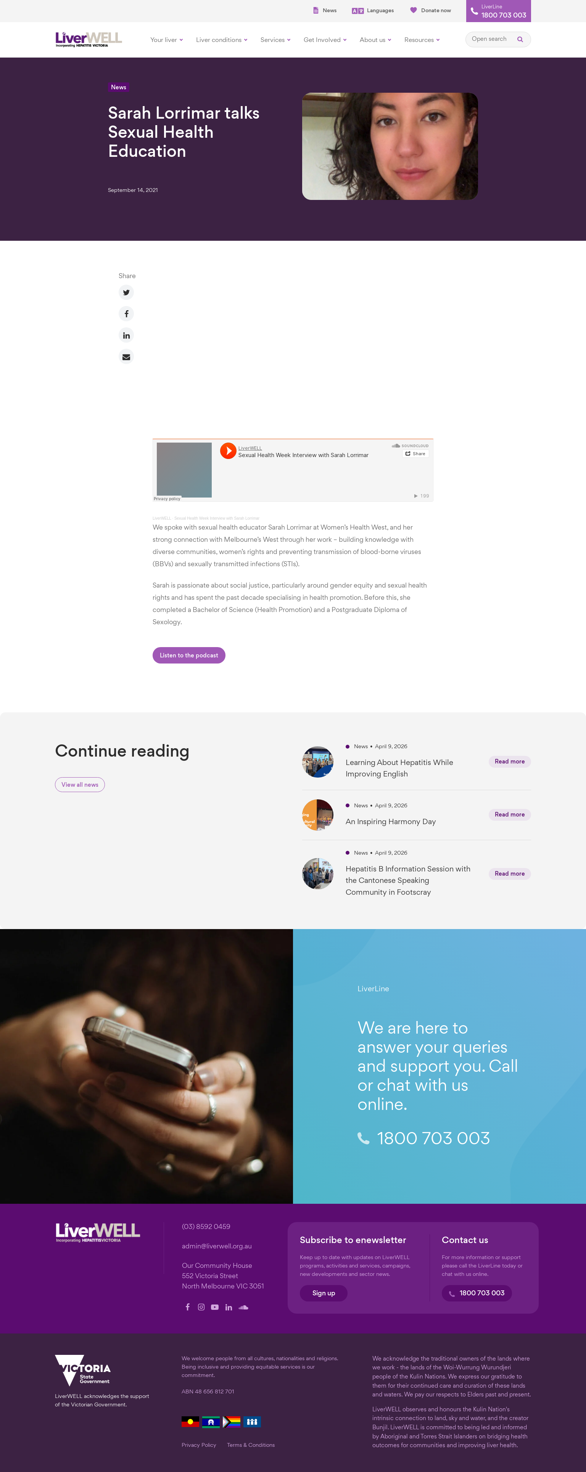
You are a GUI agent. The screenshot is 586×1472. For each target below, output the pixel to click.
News (324, 10)
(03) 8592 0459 (206, 1227)
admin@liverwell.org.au (217, 1246)
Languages (373, 11)
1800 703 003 (503, 16)
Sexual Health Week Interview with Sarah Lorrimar (216, 518)
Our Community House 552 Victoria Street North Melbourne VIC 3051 (223, 1276)
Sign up (323, 1293)
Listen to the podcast (189, 656)
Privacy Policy (199, 1445)
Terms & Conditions (251, 1445)
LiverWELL (162, 518)
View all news (79, 785)
